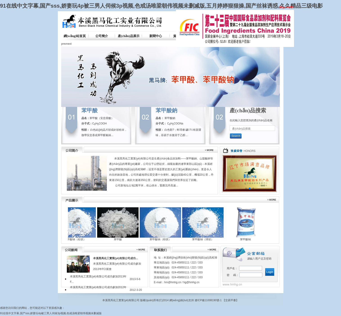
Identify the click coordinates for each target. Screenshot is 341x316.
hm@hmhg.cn (172, 282)
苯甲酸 (89, 110)
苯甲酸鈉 (166, 110)
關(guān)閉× (287, 7)
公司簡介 (101, 36)
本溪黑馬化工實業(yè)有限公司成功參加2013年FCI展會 (117, 264)
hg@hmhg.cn (191, 282)
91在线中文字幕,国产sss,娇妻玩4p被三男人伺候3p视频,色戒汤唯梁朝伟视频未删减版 (51, 313)
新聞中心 (155, 36)
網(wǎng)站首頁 (75, 36)
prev (63, 43)
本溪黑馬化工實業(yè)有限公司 (132, 158)
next (69, 43)
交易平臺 (230, 300)
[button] (246, 188)
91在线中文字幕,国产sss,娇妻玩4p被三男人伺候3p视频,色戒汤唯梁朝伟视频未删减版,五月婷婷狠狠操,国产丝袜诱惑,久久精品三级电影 (161, 6)
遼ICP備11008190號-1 (208, 300)
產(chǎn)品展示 (128, 36)
